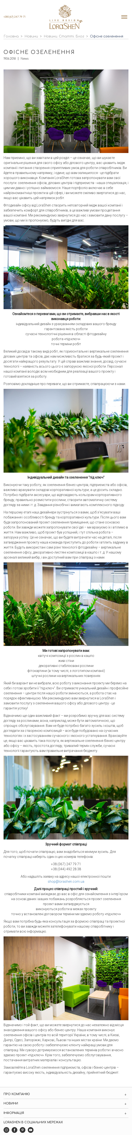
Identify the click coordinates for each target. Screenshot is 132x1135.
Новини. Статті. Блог (64, 36)
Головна (11, 36)
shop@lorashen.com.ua (66, 881)
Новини (31, 36)
